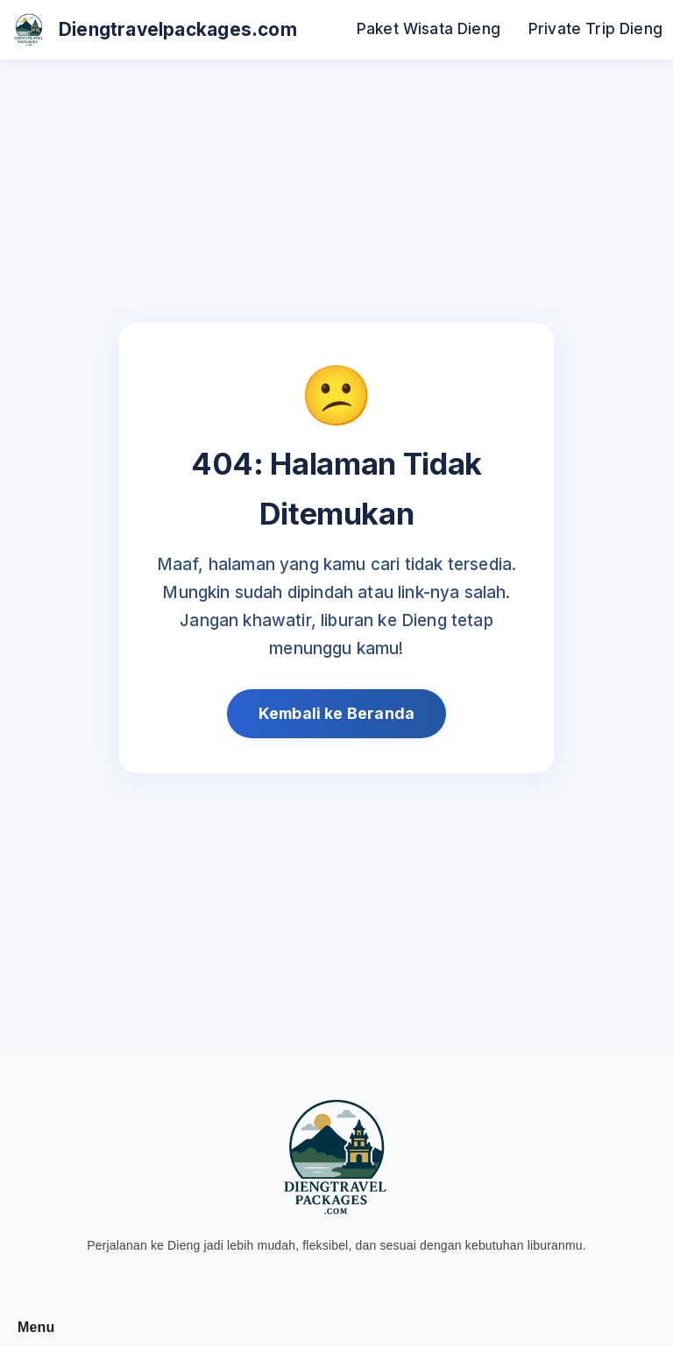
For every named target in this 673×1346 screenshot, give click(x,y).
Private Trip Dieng (595, 28)
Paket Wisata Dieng (428, 28)
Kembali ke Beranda (336, 713)
